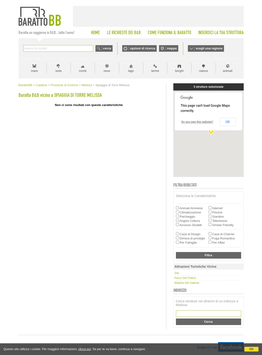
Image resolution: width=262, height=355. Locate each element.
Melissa (87, 85)
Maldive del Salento (187, 283)
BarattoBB (25, 85)
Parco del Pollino (185, 278)
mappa (172, 48)
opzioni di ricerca (142, 48)
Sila (177, 273)
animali (227, 71)
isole (58, 71)
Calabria (41, 85)
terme (155, 71)
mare (34, 71)
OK (251, 349)
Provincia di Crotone (64, 85)
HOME (95, 32)
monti (83, 71)
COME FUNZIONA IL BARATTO (169, 32)
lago (131, 71)
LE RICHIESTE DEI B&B (124, 32)
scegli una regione (209, 48)
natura (203, 71)
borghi (179, 71)
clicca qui (84, 349)
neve (106, 71)
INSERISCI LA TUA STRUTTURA (221, 32)
